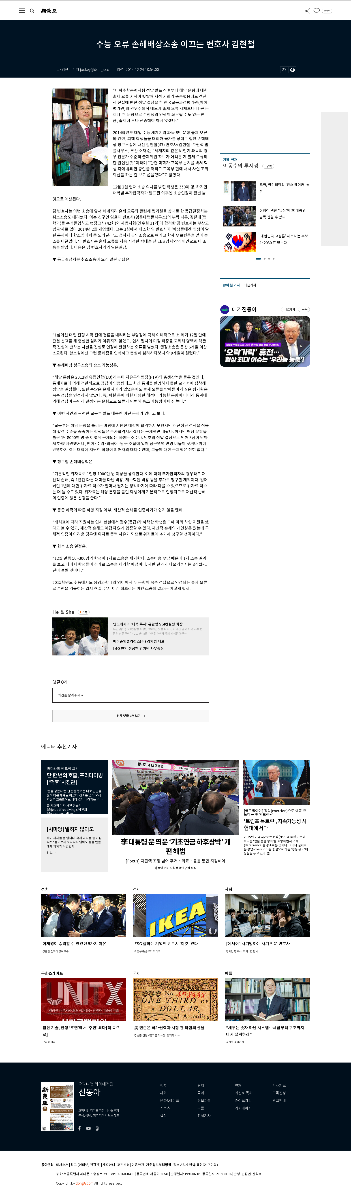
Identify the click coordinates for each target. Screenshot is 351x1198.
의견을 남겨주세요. (71, 695)
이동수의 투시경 (241, 165)
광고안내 (279, 1101)
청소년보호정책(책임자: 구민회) (195, 1165)
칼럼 (163, 1116)
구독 (84, 612)
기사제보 (279, 1086)
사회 (163, 1093)
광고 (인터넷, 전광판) (86, 1165)
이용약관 (138, 1165)
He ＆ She (63, 612)
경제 (200, 1086)
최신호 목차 (244, 1093)
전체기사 (204, 1116)
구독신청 (279, 1093)
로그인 (327, 11)
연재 (238, 1086)
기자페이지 (243, 1108)
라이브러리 (243, 1101)
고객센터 (123, 1165)
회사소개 (62, 1165)
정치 (163, 1086)
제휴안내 (109, 1165)
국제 (200, 1093)
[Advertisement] (119, 296)
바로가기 (290, 309)
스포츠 (165, 1108)
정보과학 (204, 1101)
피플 (200, 1108)
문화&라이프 (169, 1101)
